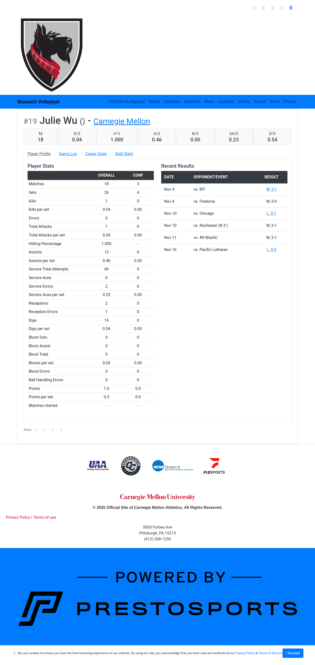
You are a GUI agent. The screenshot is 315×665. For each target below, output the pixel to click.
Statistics (192, 101)
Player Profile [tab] (39, 153)
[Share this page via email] (52, 429)
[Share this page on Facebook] (36, 429)
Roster (154, 101)
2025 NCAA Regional (126, 101)
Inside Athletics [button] (127, 22)
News (209, 101)
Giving (266, 22)
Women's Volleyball (38, 102)
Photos (290, 101)
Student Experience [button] (171, 22)
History (243, 101)
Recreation (241, 22)
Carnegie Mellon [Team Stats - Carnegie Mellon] (121, 121)
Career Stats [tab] (96, 153)
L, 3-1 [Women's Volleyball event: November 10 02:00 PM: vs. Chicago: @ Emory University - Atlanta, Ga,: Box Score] (271, 213)
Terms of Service (270, 653)
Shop (287, 22)
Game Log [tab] (68, 153)
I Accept (293, 653)
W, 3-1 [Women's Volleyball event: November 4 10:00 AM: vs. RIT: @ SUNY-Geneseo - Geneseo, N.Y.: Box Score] (271, 189)
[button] (61, 429)
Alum (274, 101)
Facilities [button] (210, 22)
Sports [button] (94, 22)
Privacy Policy (245, 653)
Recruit (260, 101)
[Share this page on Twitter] (44, 429)
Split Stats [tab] (124, 153)
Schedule (172, 101)
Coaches (226, 101)
